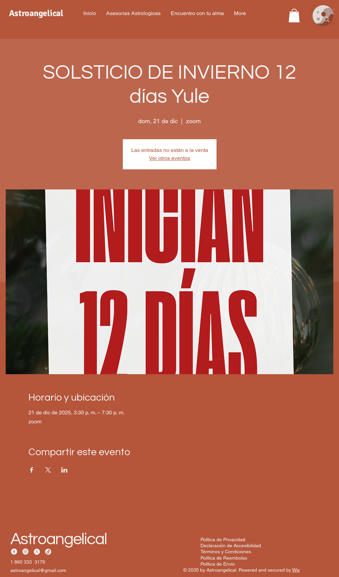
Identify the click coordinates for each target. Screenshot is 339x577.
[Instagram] (25, 551)
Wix (296, 570)
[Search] (327, 19)
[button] (294, 15)
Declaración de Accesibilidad (230, 545)
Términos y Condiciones (225, 551)
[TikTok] (48, 551)
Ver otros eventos (169, 158)
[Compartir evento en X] (48, 470)
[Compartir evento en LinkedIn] (64, 470)
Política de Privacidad (222, 539)
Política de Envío (217, 564)
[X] (36, 551)
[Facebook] (14, 551)
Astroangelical (58, 539)
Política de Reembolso (223, 558)
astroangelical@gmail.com (38, 570)
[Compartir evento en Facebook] (31, 470)
